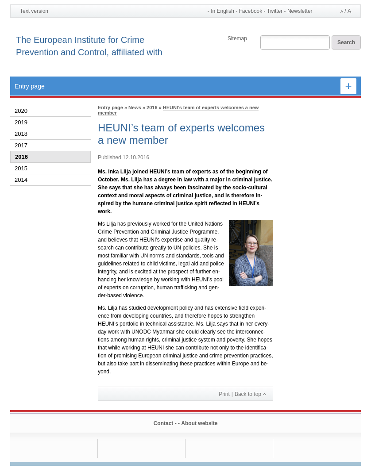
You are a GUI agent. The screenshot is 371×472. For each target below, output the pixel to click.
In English (222, 11)
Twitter (274, 11)
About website (199, 423)
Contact (164, 423)
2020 (21, 110)
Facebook (251, 11)
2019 (21, 122)
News (134, 107)
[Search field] (295, 43)
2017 (21, 145)
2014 (21, 180)
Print (224, 394)
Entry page (30, 86)
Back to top (248, 394)
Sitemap (237, 38)
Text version (34, 11)
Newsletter (300, 11)
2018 (21, 133)
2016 (21, 156)
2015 (21, 168)
